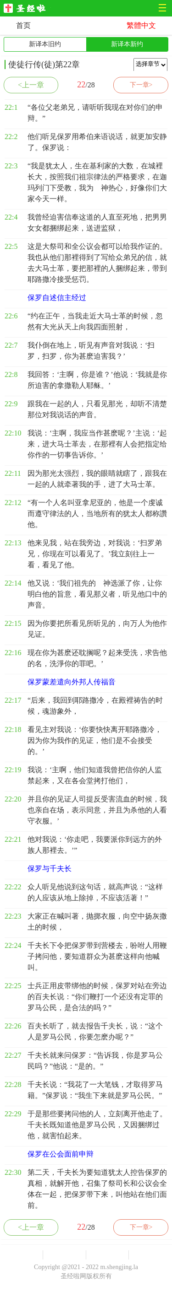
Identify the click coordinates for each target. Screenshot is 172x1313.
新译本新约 (127, 44)
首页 (23, 25)
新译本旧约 (45, 44)
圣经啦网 (27, 9)
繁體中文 (141, 25)
